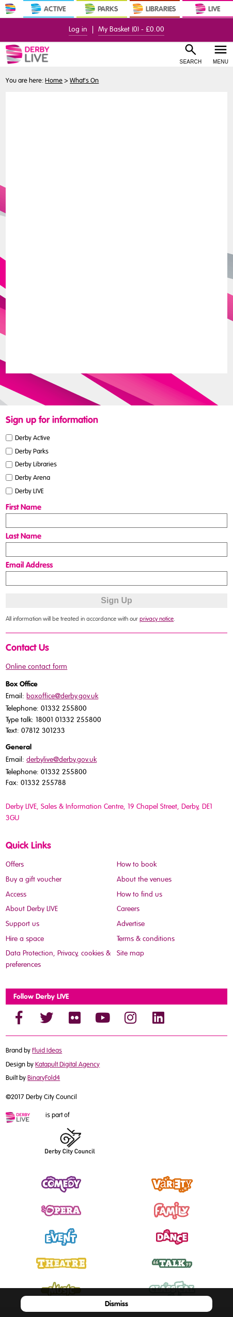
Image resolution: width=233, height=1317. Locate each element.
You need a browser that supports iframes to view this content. (116, 231)
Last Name (23, 536)
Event (15, 1245)
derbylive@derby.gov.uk (61, 759)
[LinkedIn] (158, 1017)
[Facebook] (19, 1017)
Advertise (131, 923)
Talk (123, 1272)
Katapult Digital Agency (67, 1064)
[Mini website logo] (25, 1118)
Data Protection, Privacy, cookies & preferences (58, 959)
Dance (128, 1245)
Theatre (19, 1272)
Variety (128, 1193)
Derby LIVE (29, 491)
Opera (16, 1219)
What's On (84, 80)
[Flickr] (74, 1017)
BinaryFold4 (43, 1078)
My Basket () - (131, 29)
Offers (15, 864)
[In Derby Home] (10, 9)
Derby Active (32, 437)
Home (54, 80)
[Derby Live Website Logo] (40, 54)
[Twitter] (46, 1017)
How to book (137, 864)
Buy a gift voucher (33, 879)
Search (191, 62)
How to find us (139, 894)
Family (127, 1219)
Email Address (29, 565)
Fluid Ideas (47, 1050)
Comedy (20, 1193)
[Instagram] (130, 1017)
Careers (128, 908)
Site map (130, 953)
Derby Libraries (36, 464)
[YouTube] (102, 1017)
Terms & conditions (146, 938)
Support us (22, 923)
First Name (23, 507)
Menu (220, 62)
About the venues (144, 879)
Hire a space (25, 938)
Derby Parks (32, 451)
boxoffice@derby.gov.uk (62, 696)
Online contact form (36, 666)
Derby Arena (32, 478)
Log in (78, 29)
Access (16, 894)
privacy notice (156, 619)
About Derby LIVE (32, 908)
